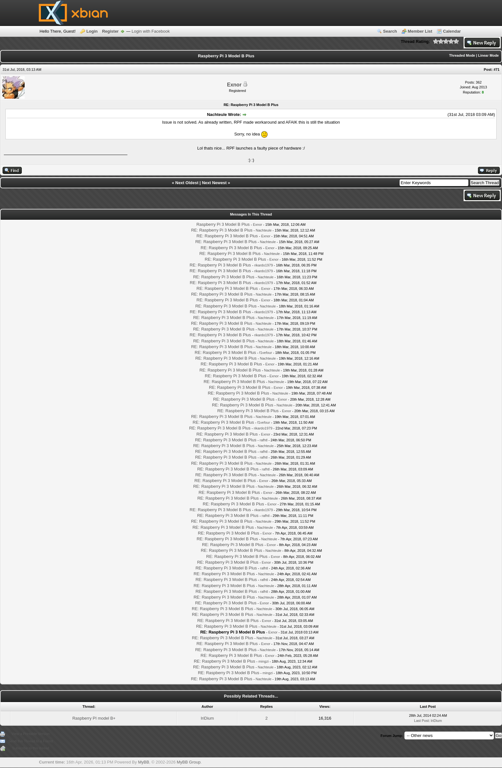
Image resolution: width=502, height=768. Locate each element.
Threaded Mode (462, 55)
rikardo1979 (263, 265)
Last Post (421, 721)
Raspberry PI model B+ (94, 718)
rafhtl (263, 440)
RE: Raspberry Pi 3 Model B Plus (221, 230)
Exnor (234, 84)
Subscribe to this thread (30, 748)
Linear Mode (488, 55)
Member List (420, 31)
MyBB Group (188, 762)
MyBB (143, 762)
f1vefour (265, 353)
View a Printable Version (31, 734)
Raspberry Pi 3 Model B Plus (222, 224)
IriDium (207, 718)
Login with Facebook (151, 31)
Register (110, 31)
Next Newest (214, 182)
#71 (496, 69)
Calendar (452, 31)
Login (92, 31)
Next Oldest (186, 182)
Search (390, 31)
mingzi (263, 661)
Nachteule (264, 230)
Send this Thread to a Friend (30, 741)
